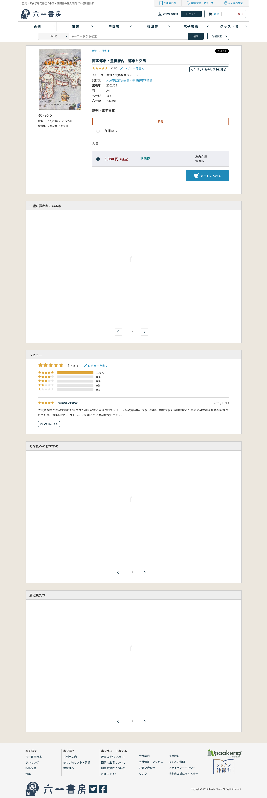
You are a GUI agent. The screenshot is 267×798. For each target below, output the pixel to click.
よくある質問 (235, 3)
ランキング (32, 762)
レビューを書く (134, 68)
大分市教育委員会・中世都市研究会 (129, 80)
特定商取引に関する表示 (183, 773)
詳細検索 (217, 36)
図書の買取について (113, 768)
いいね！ (48, 423)
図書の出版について (113, 762)
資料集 (106, 50)
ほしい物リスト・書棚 (76, 762)
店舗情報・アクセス (202, 3)
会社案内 (144, 756)
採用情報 (174, 756)
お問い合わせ (147, 768)
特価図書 (31, 768)
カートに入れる (207, 175)
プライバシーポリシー (182, 768)
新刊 (94, 50)
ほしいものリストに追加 (211, 69)
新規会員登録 (170, 14)
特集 (28, 774)
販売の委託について (113, 757)
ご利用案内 (169, 3)
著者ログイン (109, 774)
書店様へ (68, 768)
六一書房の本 (34, 757)
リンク (143, 773)
